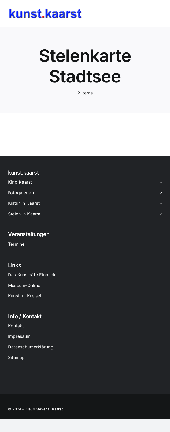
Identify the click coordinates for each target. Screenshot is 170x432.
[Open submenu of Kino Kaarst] (159, 183)
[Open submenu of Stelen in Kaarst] (159, 214)
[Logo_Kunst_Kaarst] (45, 10)
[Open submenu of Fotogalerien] (159, 193)
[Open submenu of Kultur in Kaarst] (159, 204)
